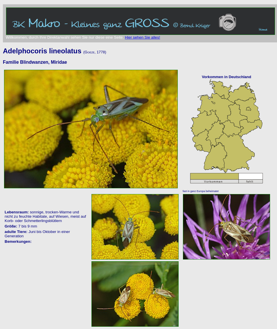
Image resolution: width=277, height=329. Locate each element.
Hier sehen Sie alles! (142, 37)
